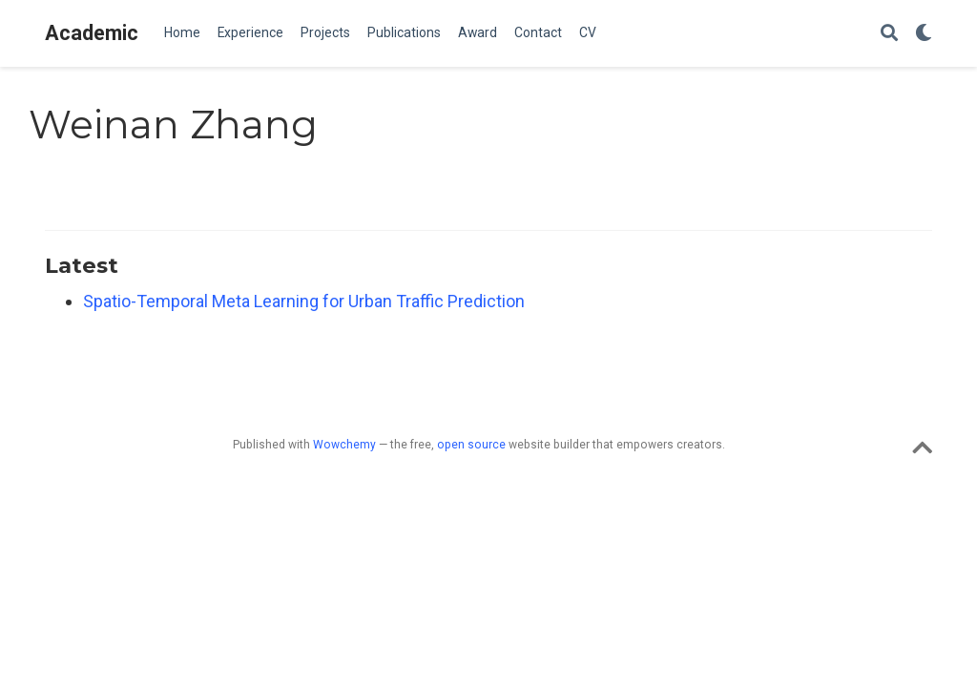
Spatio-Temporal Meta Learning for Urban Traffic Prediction (304, 301)
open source (471, 444)
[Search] (889, 34)
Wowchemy (344, 444)
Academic (91, 33)
